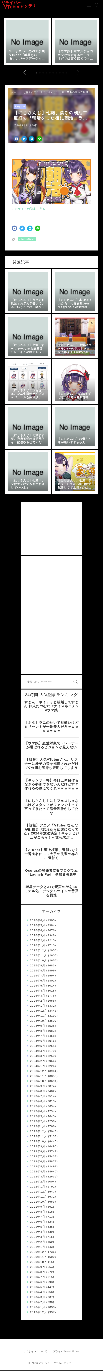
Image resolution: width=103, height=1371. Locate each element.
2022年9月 (37, 1146)
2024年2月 (37, 1061)
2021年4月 (37, 1232)
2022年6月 (37, 1161)
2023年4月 (37, 1111)
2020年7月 (37, 1277)
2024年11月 (38, 1016)
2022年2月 (37, 1182)
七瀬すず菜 (29, 93)
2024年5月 (37, 1046)
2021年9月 (37, 1207)
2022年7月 (37, 1156)
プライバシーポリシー (66, 1352)
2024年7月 (37, 1036)
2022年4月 (37, 1172)
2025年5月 (37, 986)
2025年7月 (37, 976)
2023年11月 (38, 1076)
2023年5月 (37, 1106)
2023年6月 (37, 1101)
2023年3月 (37, 1116)
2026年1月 (37, 945)
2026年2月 (37, 940)
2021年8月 (37, 1212)
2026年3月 (37, 935)
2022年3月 (37, 1177)
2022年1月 (37, 1187)
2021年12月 (38, 1192)
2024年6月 (37, 1041)
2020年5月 (37, 1287)
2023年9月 (37, 1086)
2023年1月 (37, 1126)
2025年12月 (38, 950)
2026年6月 (37, 920)
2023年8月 (37, 1091)
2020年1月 (37, 1307)
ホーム (15, 93)
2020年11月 (38, 1257)
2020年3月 (37, 1297)
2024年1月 (37, 1066)
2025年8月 (37, 971)
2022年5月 (37, 1167)
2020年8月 (37, 1272)
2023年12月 (38, 1071)
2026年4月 (37, 930)
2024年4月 (37, 1051)
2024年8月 (37, 1031)
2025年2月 (37, 1001)
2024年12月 (38, 1011)
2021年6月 (37, 1222)
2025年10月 (38, 961)
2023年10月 (38, 1081)
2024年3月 (37, 1056)
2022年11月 (38, 1136)
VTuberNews (27, 239)
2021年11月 (38, 1197)
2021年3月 (37, 1237)
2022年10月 (38, 1141)
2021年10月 (38, 1202)
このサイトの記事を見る (28, 209)
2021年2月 (37, 1242)
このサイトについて (35, 1352)
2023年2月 (37, 1121)
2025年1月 (37, 1006)
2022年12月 (38, 1131)
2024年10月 (38, 1021)
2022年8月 (37, 1151)
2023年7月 (37, 1096)
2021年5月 (37, 1227)
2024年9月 (37, 1026)
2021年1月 (37, 1247)
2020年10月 (38, 1262)
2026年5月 (37, 925)
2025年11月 (38, 955)
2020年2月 (37, 1302)
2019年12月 (38, 1312)
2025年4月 (37, 991)
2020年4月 (37, 1292)
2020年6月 (37, 1282)
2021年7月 (37, 1217)
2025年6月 (37, 981)
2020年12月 (38, 1252)
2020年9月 (37, 1267)
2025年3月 (37, 996)
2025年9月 (37, 966)
